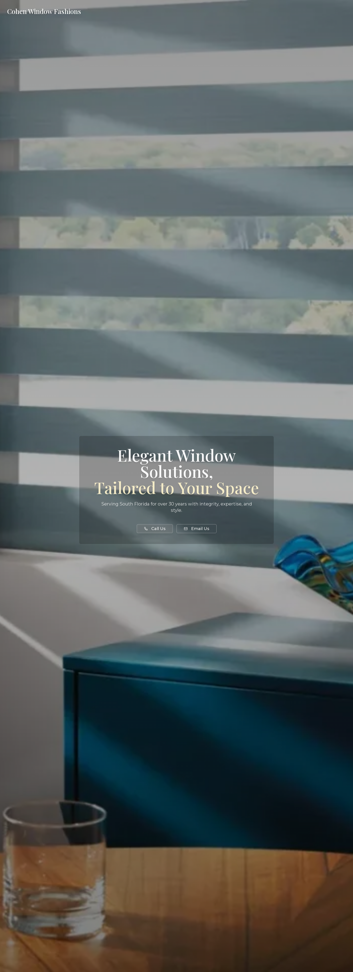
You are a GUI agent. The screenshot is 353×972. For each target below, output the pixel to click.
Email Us (196, 529)
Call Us (154, 529)
